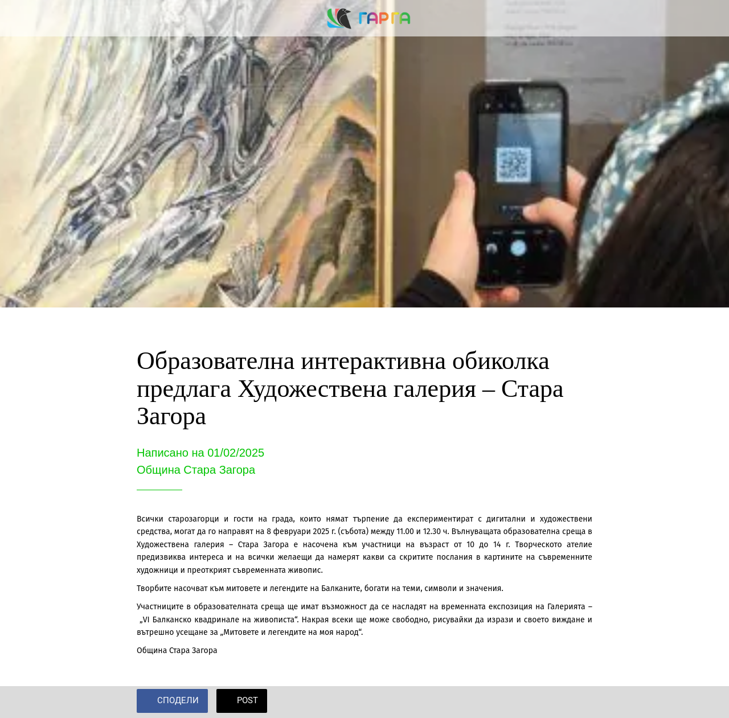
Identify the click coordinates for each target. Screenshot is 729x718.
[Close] (18, 18)
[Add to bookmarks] (578, 702)
